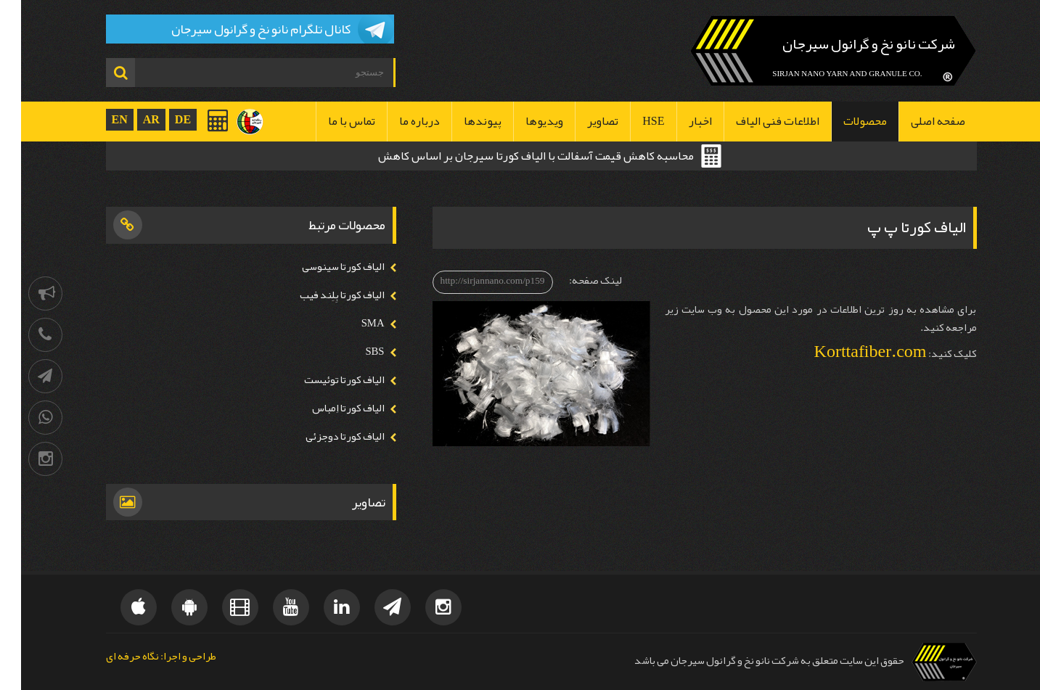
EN (99, 119)
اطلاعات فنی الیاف (756, 121)
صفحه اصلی (917, 121)
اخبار (679, 121)
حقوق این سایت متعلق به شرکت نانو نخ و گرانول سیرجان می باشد (748, 660)
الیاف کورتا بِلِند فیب (321, 294)
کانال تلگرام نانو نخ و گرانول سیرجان (239, 29)
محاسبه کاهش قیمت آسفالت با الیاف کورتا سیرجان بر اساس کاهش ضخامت (515, 157)
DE (162, 119)
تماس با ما (330, 121)
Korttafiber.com (849, 351)
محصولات (844, 121)
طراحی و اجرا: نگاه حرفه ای (140, 657)
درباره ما (398, 121)
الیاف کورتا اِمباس (327, 408)
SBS (353, 351)
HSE (632, 121)
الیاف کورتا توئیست (323, 379)
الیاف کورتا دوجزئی (324, 436)
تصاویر (581, 121)
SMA (352, 323)
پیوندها (461, 121)
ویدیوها (523, 121)
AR (130, 119)
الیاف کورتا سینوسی (322, 266)
